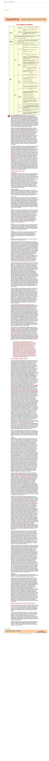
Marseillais (13, 158)
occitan (25, 334)
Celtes (13, 224)
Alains (25, 477)
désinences (14, 407)
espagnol (35, 140)
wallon (21, 275)
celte (37, 153)
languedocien (28, 336)
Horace (36, 391)
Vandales (29, 477)
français (12, 139)
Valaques (34, 175)
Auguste (28, 257)
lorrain (32, 57)
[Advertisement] (33, 10)
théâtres (17, 256)
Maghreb (34, 607)
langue (12, 361)
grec (31, 153)
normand (37, 57)
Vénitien (24, 45)
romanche (35, 74)
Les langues (44, 22)
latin (30, 115)
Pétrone (23, 391)
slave (29, 524)
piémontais (30, 217)
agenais (27, 78)
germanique (17, 472)
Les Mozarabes (29, 113)
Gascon (24, 77)
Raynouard (21, 119)
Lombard (24, 47)
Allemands (27, 131)
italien (28, 140)
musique (22, 514)
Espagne (13, 152)
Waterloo (18, 270)
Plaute (36, 390)
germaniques (27, 440)
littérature (20, 235)
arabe (26, 497)
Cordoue (28, 501)
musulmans (25, 163)
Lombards (12, 476)
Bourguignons (23, 476)
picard (37, 328)
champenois (27, 57)
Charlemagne (34, 423)
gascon (37, 334)
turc (15, 525)
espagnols (28, 532)
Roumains (14, 173)
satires (20, 391)
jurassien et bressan (30, 71)
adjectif (23, 136)
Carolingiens (13, 135)
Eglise (30, 387)
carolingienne (27, 423)
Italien (15, 30)
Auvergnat (24, 79)
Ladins (12, 470)
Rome (27, 251)
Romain (35, 364)
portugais (27, 232)
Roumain (15, 40)
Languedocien (25, 82)
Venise (25, 206)
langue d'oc (17, 305)
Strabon (18, 152)
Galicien (24, 103)
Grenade (24, 501)
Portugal (34, 151)
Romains (14, 146)
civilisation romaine (14, 134)
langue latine (19, 360)
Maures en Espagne (24, 499)
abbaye (29, 413)
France (18, 124)
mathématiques (33, 502)
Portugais (24, 100)
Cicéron (16, 368)
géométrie (36, 513)
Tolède (20, 501)
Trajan (34, 185)
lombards (34, 217)
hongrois (33, 524)
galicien (32, 232)
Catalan (19, 106)
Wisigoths (18, 476)
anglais (17, 538)
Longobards (13, 478)
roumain (28, 141)
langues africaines (23, 606)
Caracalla (22, 253)
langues (12, 116)
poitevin (37, 56)
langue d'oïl (29, 305)
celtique (33, 241)
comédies (32, 390)
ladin (37, 197)
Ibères (18, 224)
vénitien (19, 218)
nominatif (27, 403)
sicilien (12, 451)
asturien (29, 98)
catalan (16, 289)
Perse (28, 391)
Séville (16, 501)
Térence (13, 391)
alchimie (24, 503)
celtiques (33, 462)
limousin (32, 336)
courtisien (28, 58)
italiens (32, 473)
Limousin (24, 81)
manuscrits (13, 380)
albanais (25, 524)
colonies (23, 146)
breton (12, 242)
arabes (18, 441)
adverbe (12, 137)
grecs (12, 441)
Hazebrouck (28, 265)
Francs (29, 476)
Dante (12, 307)
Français (24, 56)
